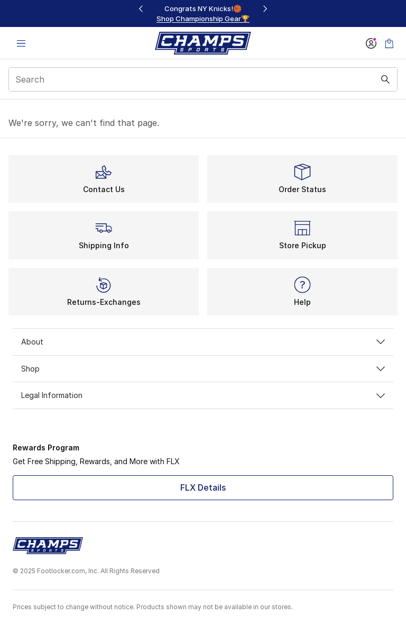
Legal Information (203, 395)
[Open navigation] (21, 43)
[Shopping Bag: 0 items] (389, 43)
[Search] (203, 79)
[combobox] (203, 79)
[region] (203, 13)
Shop (203, 368)
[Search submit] (385, 79)
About (203, 341)
